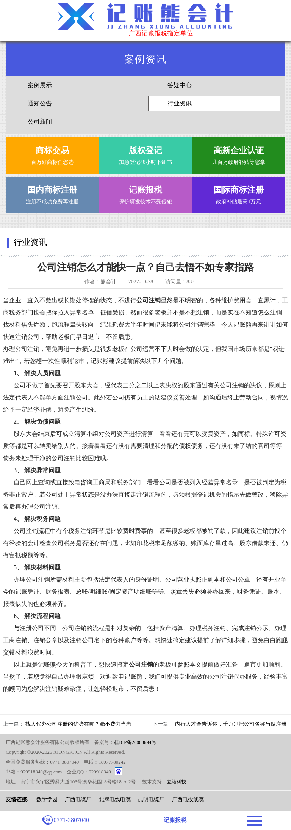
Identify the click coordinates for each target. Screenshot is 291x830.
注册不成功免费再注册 (52, 193)
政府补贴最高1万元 (238, 193)
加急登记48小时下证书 (145, 154)
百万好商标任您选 (52, 154)
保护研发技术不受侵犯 (145, 193)
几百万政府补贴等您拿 (238, 154)
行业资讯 (179, 103)
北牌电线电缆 (115, 799)
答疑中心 (179, 85)
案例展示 (40, 85)
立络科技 (176, 781)
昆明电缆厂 (151, 799)
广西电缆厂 (78, 799)
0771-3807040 (65, 820)
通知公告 (40, 103)
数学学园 (47, 799)
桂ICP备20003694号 (135, 742)
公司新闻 (40, 121)
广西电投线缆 (188, 799)
